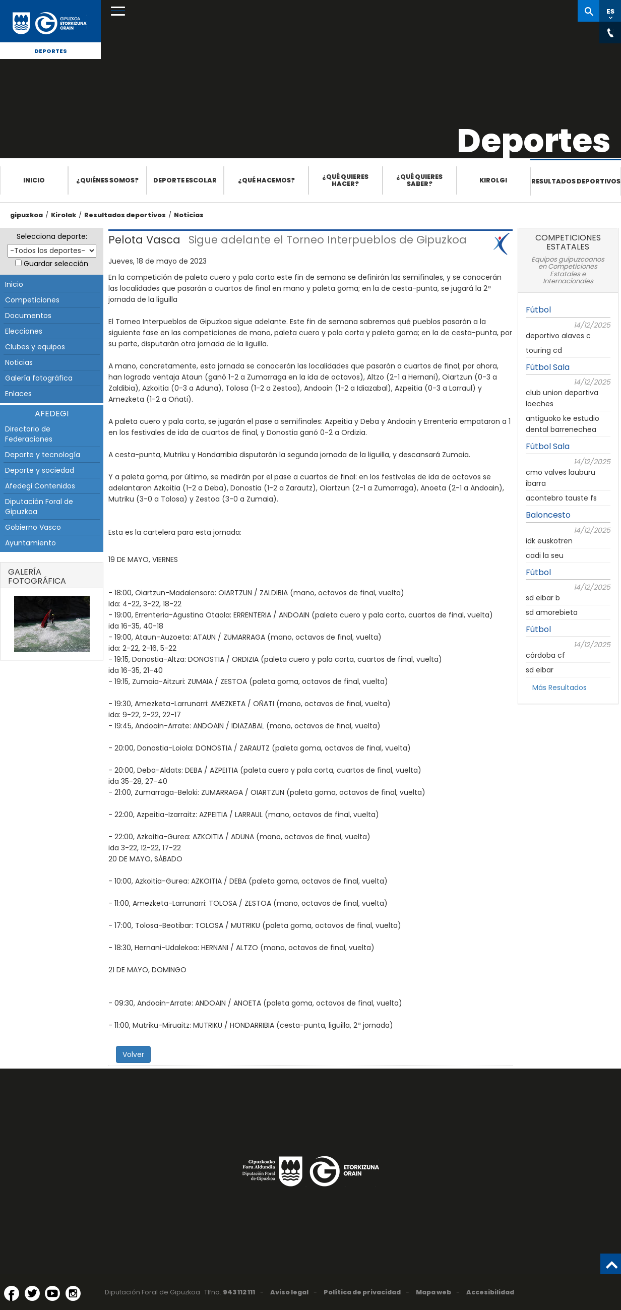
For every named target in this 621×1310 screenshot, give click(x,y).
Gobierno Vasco (33, 527)
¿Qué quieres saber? (419, 180)
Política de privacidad (362, 1292)
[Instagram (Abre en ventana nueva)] (73, 1293)
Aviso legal (289, 1292)
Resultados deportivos (575, 181)
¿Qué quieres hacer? (345, 180)
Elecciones (23, 331)
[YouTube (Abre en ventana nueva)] (52, 1293)
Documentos (28, 315)
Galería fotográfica (39, 378)
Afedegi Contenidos (40, 486)
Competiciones (32, 300)
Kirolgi (493, 180)
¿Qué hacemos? (266, 180)
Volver (133, 1054)
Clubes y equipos (35, 347)
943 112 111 (239, 1292)
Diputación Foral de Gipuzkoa (39, 506)
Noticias (189, 215)
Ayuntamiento (30, 543)
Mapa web (433, 1292)
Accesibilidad (490, 1292)
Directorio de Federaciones (28, 434)
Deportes (50, 51)
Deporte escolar (185, 180)
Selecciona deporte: (52, 236)
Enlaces (18, 394)
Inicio (34, 180)
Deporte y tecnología (42, 455)
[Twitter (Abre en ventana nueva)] (32, 1293)
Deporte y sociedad (39, 470)
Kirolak (63, 215)
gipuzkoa (26, 215)
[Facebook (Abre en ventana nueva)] (11, 1293)
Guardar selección (56, 264)
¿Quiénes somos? (107, 180)
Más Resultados (559, 687)
